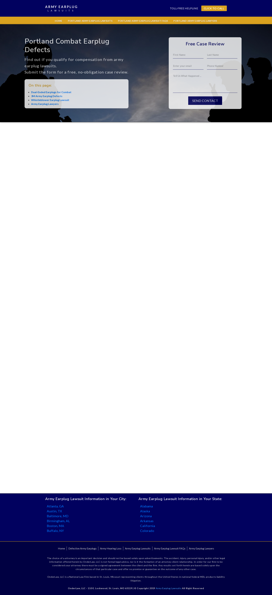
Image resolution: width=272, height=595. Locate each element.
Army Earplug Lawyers (31, 103)
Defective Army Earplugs (82, 548)
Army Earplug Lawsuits (138, 548)
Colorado (147, 531)
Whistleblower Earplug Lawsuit (36, 99)
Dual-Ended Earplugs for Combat (37, 92)
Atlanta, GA (55, 506)
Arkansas (147, 521)
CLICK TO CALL (214, 8)
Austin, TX (54, 511)
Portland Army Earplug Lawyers (195, 20)
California (147, 526)
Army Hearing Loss (110, 548)
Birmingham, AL (58, 521)
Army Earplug (61, 8)
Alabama (146, 506)
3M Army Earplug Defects (32, 96)
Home (58, 20)
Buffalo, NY (55, 531)
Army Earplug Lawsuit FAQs (169, 548)
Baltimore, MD (57, 516)
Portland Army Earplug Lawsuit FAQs (143, 20)
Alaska (145, 511)
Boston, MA (55, 526)
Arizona (146, 516)
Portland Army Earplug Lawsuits (90, 20)
